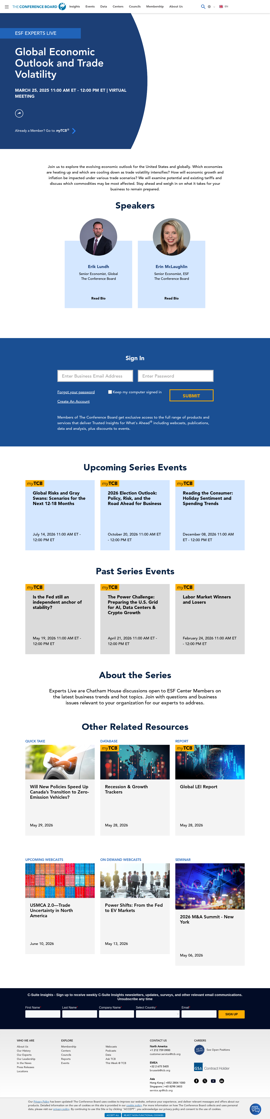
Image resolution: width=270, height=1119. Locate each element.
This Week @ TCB (116, 1063)
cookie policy (134, 1105)
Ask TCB (111, 1059)
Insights (74, 6)
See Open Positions (218, 1049)
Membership (155, 6)
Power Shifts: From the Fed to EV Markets (134, 907)
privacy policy (61, 1109)
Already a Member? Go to (45, 130)
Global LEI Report (198, 786)
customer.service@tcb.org (165, 1054)
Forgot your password (76, 392)
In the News (24, 1063)
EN (223, 6)
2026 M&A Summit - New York (207, 919)
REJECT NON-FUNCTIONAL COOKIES (144, 1115)
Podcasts (111, 1050)
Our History (24, 1050)
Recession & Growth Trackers (126, 789)
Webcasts (111, 1046)
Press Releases (25, 1067)
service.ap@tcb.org (161, 1090)
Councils (135, 6)
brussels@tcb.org (160, 1070)
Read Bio (98, 298)
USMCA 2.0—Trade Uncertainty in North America (51, 910)
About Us (176, 6)
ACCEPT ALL (112, 1115)
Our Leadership (26, 1059)
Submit (191, 396)
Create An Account (73, 401)
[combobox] (224, 6)
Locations (22, 1071)
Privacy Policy (41, 1101)
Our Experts (24, 1054)
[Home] (39, 6)
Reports (65, 1059)
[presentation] (246, 618)
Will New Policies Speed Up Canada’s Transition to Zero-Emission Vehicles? (59, 792)
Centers (118, 6)
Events (90, 6)
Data (103, 6)
